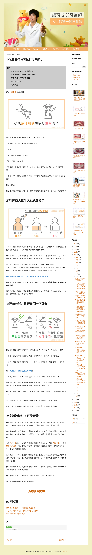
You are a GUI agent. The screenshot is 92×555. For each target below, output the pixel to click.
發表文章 (76, 419)
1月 (77, 396)
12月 (77, 257)
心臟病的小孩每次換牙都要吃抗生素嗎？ (80, 337)
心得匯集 (65, 49)
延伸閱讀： (15, 85)
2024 (75, 249)
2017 (75, 410)
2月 (77, 393)
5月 (77, 276)
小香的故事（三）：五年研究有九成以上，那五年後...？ (80, 359)
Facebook (76, 75)
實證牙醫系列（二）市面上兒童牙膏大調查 (79, 99)
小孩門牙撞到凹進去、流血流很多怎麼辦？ (22, 511)
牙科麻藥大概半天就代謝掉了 (22, 71)
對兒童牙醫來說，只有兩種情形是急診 (20, 508)
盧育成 (13, 92)
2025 (75, 246)
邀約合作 (46, 49)
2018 (75, 408)
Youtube (76, 80)
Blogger (64, 551)
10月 (77, 262)
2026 (75, 243)
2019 (75, 405)
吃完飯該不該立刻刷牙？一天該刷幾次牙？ (79, 201)
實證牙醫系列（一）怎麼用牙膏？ (78, 232)
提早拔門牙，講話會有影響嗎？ (80, 343)
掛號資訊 (26, 49)
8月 (77, 268)
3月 (77, 390)
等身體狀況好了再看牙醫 (20, 78)
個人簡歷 (75, 49)
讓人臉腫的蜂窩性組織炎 (15, 514)
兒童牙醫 (16, 49)
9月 (77, 265)
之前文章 (13, 443)
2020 (75, 402)
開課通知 (55, 49)
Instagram (76, 77)
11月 (77, 260)
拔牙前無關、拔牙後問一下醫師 (23, 75)
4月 (77, 387)
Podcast (36, 49)
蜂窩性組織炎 (11, 446)
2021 (75, 399)
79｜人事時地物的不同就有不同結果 (80, 374)
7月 (77, 271)
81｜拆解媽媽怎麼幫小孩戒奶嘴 (80, 315)
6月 (77, 273)
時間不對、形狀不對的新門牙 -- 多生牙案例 (80, 322)
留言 (75, 422)
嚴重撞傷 (56, 443)
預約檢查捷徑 (16, 81)
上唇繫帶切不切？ (79, 128)
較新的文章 (10, 540)
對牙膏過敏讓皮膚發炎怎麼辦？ (80, 301)
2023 (75, 252)
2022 (75, 255)
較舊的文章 (62, 540)
